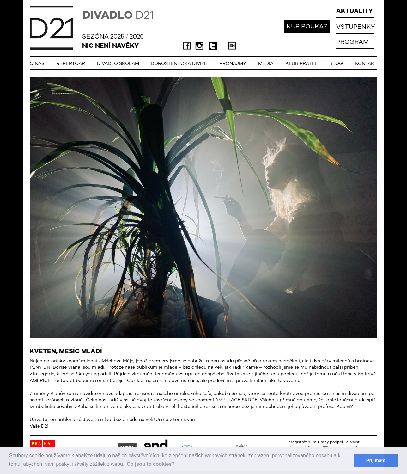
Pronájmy (232, 63)
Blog (336, 63)
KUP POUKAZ (307, 26)
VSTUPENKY (355, 26)
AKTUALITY (354, 10)
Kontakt (366, 63)
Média (265, 63)
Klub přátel (301, 63)
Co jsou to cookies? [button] (151, 464)
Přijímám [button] (376, 460)
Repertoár (70, 63)
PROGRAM (352, 41)
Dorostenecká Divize (179, 63)
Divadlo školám (118, 63)
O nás (37, 63)
